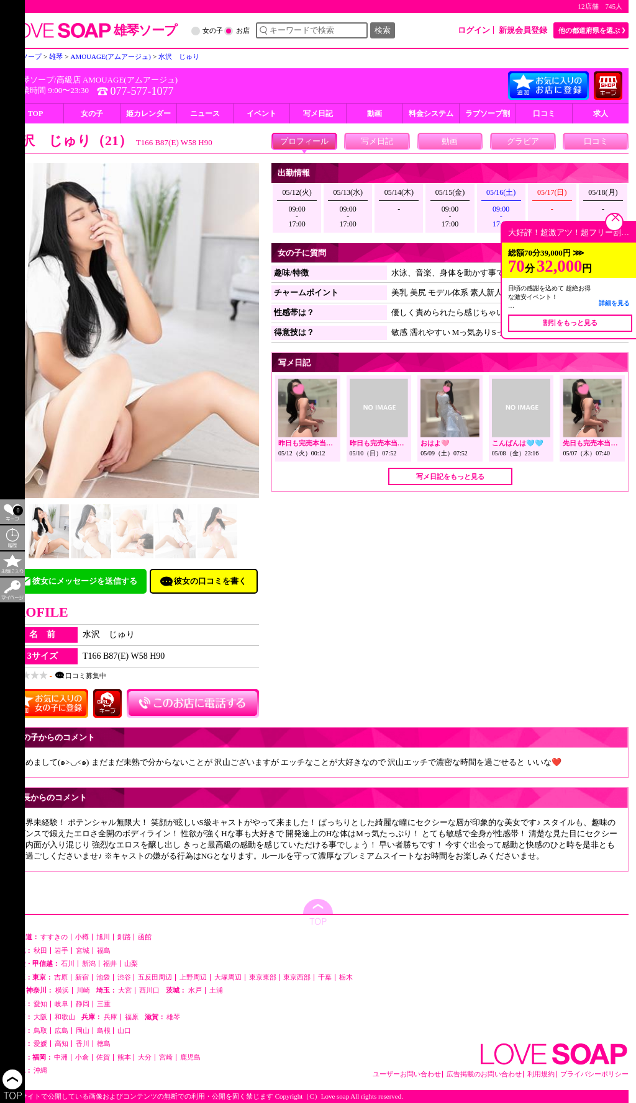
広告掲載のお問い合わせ (484, 1074)
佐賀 (103, 1057)
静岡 (82, 1004)
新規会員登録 (523, 30)
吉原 (61, 977)
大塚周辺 (228, 977)
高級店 (69, 79)
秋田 (40, 950)
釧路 (124, 937)
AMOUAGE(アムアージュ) (130, 79)
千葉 (325, 977)
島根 (104, 1030)
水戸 (195, 990)
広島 (61, 1030)
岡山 (82, 1030)
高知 (61, 1043)
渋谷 (124, 977)
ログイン (474, 30)
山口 (124, 1030)
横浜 (62, 990)
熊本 (124, 1057)
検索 (383, 30)
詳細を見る (614, 303)
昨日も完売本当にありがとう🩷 (327, 443)
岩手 (61, 950)
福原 (132, 1017)
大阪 (40, 1017)
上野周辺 (193, 977)
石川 (68, 963)
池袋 (103, 977)
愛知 (40, 1004)
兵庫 (110, 1017)
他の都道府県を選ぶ (589, 30)
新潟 (89, 963)
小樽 (82, 937)
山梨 (131, 963)
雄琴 (173, 1017)
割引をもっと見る (570, 322)
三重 (104, 1004)
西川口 (149, 990)
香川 (82, 1043)
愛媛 (40, 1043)
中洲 (61, 1057)
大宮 (125, 990)
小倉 (82, 1057)
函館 (145, 937)
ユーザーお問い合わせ (407, 1074)
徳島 (104, 1043)
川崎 (83, 990)
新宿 (82, 977)
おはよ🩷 (435, 443)
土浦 (216, 990)
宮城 (82, 950)
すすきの (54, 937)
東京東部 (262, 977)
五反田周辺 (155, 977)
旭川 (103, 937)
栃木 (346, 977)
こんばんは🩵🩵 (517, 443)
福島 (104, 950)
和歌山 (65, 1017)
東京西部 (297, 977)
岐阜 (61, 1004)
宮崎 (166, 1057)
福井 (110, 963)
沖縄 (40, 1070)
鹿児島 (190, 1057)
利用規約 (541, 1074)
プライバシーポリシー (594, 1074)
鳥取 (40, 1030)
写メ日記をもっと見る (450, 476)
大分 (145, 1057)
